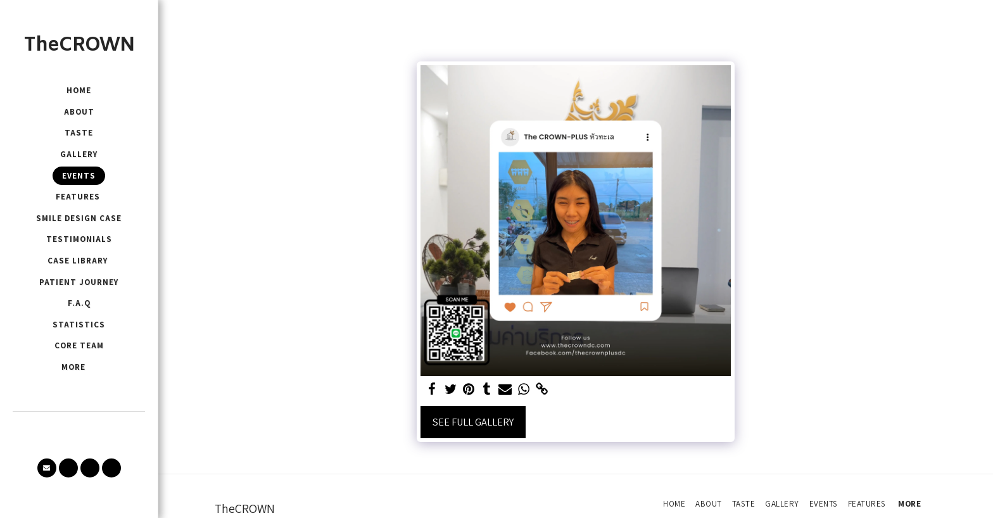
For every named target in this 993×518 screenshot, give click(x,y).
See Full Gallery (473, 422)
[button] (46, 467)
